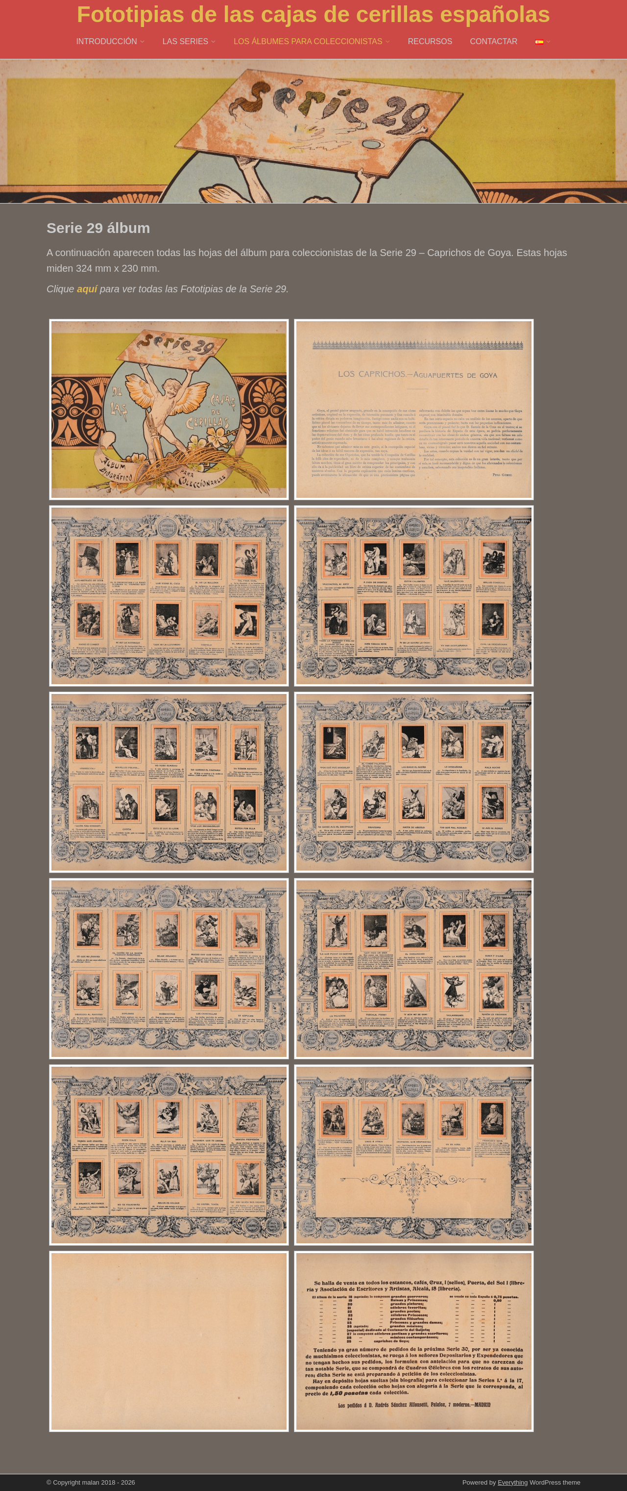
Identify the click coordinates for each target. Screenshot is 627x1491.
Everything (513, 1482)
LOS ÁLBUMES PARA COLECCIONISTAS (308, 41)
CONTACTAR (493, 41)
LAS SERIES (185, 41)
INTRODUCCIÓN (106, 41)
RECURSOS (430, 41)
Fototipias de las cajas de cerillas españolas (313, 14)
